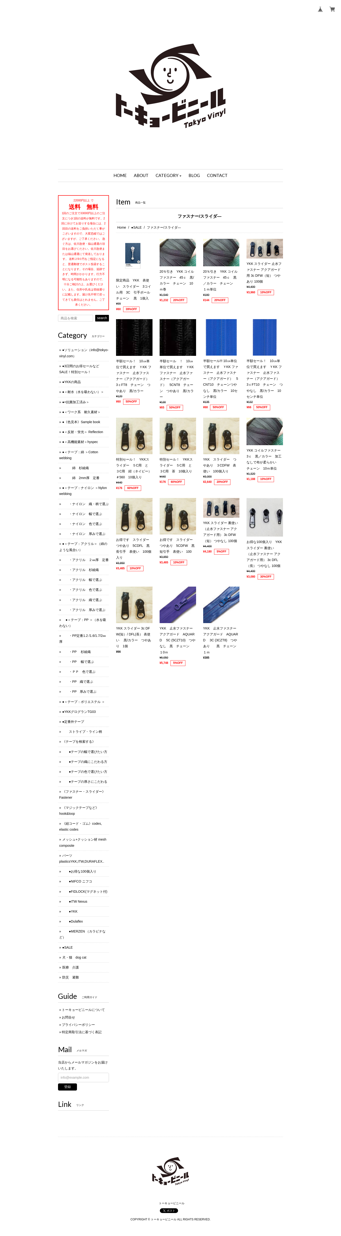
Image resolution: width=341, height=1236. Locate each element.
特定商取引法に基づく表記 (82, 1032)
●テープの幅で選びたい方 (84, 752)
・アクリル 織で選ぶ (82, 600)
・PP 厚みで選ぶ (79, 691)
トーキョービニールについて (83, 1010)
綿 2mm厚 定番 (80, 478)
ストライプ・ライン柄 (82, 731)
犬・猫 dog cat (74, 957)
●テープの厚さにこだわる (84, 781)
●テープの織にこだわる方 (84, 762)
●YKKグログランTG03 (79, 712)
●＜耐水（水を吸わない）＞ (83, 392)
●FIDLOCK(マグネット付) (84, 891)
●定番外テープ (73, 722)
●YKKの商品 (71, 382)
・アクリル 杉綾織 (80, 570)
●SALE (136, 227)
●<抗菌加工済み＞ (76, 402)
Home (121, 227)
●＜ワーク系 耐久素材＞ (81, 412)
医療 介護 (70, 967)
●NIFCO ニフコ (77, 881)
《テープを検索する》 (78, 741)
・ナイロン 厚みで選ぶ (83, 534)
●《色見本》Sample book (81, 422)
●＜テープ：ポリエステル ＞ (83, 702)
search (102, 318)
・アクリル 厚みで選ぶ (83, 610)
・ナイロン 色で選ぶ (82, 524)
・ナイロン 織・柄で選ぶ (85, 504)
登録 (67, 1087)
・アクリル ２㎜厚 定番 (85, 560)
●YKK (69, 911)
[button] (168, 175)
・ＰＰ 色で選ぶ (78, 672)
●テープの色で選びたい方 (84, 772)
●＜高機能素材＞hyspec (80, 442)
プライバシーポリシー (78, 1025)
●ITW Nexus (74, 901)
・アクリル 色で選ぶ (82, 590)
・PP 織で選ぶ (77, 682)
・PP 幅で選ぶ (78, 662)
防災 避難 (70, 977)
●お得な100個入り (79, 871)
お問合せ (68, 1017)
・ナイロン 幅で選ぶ (82, 514)
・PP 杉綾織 (76, 652)
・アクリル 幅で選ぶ (82, 580)
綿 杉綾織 (75, 468)
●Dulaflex (72, 921)
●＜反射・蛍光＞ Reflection (82, 432)
